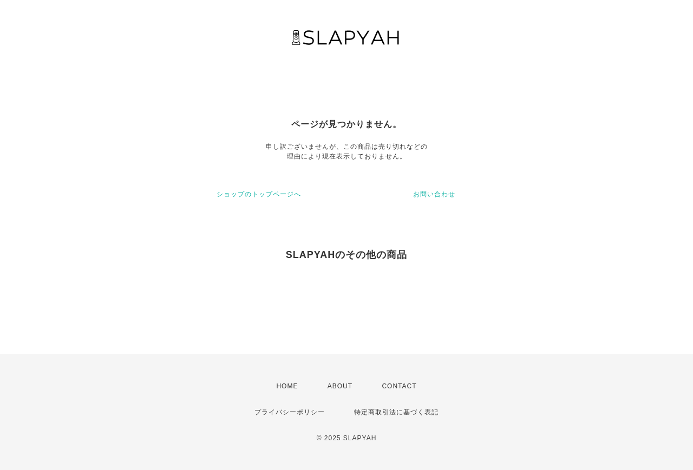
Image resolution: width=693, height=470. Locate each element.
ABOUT (340, 386)
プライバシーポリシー (289, 412)
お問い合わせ (434, 194)
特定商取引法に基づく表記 (396, 412)
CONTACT (399, 386)
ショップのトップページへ (259, 194)
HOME (287, 386)
